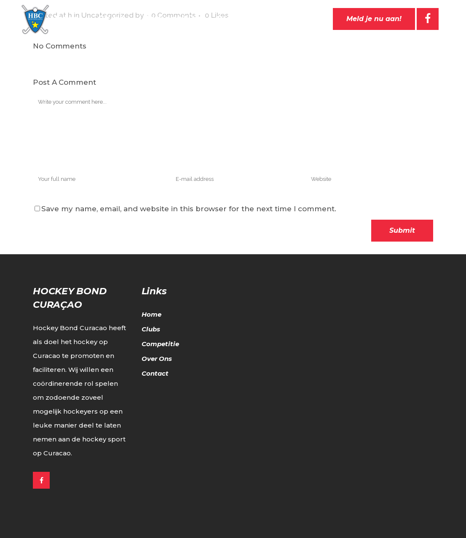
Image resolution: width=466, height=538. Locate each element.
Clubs (151, 329)
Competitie (160, 344)
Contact (155, 373)
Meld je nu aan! (374, 19)
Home (151, 314)
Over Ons (157, 359)
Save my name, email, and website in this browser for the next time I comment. (188, 208)
